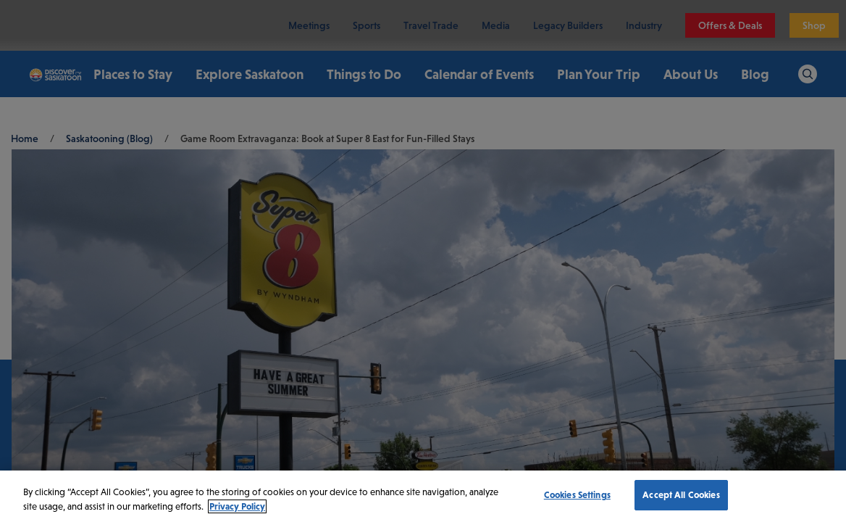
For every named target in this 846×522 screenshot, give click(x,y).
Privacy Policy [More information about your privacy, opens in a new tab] (237, 506)
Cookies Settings (577, 494)
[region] (423, 496)
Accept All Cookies (680, 494)
